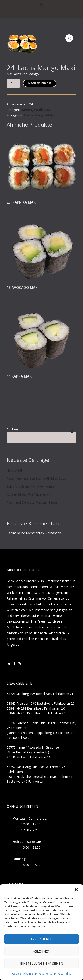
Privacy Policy (43, 974)
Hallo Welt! (14, 470)
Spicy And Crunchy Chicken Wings (30, 486)
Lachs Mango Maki (39, 115)
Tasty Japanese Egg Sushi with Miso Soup (36, 478)
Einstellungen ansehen (41, 963)
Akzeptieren (41, 939)
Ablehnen (41, 951)
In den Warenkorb (40, 83)
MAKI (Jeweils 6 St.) (37, 110)
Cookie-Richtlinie (22, 974)
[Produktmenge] (13, 83)
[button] (76, 890)
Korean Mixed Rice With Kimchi (29, 494)
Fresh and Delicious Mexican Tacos (32, 502)
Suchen (12, 429)
